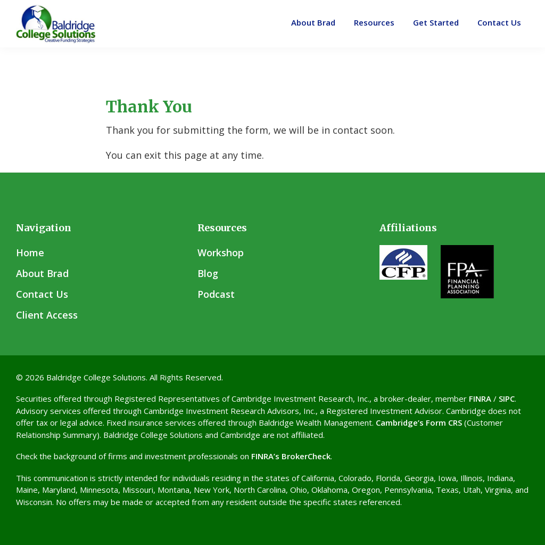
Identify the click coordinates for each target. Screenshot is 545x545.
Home (30, 252)
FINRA (480, 398)
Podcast (216, 294)
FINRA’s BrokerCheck (291, 456)
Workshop (220, 252)
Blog (207, 273)
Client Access (47, 314)
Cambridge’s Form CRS (419, 422)
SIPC (507, 398)
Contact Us (42, 294)
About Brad (42, 273)
